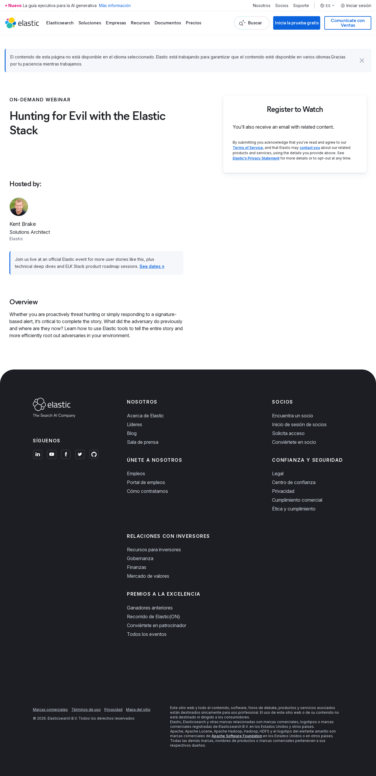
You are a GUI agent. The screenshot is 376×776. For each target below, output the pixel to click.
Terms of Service (248, 147)
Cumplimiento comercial (297, 500)
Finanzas (136, 567)
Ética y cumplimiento (293, 509)
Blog (132, 433)
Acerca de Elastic (145, 416)
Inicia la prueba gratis (297, 23)
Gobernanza (140, 558)
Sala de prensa (142, 442)
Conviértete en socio (294, 442)
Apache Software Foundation (237, 736)
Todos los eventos (147, 634)
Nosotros (262, 6)
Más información (115, 5)
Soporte (301, 6)
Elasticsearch (60, 23)
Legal (277, 473)
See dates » (152, 266)
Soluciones (89, 23)
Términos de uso (86, 709)
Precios (193, 23)
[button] (362, 60)
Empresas (116, 23)
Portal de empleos (146, 482)
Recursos (140, 23)
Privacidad (283, 491)
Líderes (134, 424)
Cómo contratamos (147, 491)
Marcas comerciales (50, 709)
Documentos (168, 23)
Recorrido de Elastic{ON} (153, 616)
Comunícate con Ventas (348, 23)
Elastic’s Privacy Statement (256, 158)
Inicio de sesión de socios (299, 424)
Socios (281, 6)
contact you (310, 147)
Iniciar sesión (355, 5)
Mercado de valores (148, 576)
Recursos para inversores (154, 549)
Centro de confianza (293, 482)
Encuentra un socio (292, 416)
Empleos (136, 473)
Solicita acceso (288, 433)
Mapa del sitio (138, 709)
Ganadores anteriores (150, 608)
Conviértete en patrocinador (156, 625)
